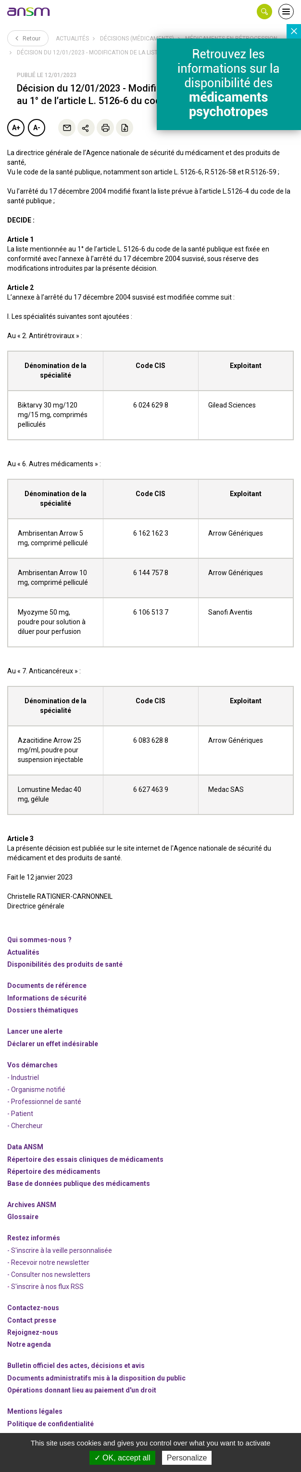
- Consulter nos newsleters (48, 1274)
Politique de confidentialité (50, 1424)
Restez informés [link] (33, 1238)
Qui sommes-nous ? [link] (39, 940)
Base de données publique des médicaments (78, 1183)
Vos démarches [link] (32, 1065)
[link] (29, 11)
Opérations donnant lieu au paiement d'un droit (81, 1390)
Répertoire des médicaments (53, 1171)
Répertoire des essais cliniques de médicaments (85, 1159)
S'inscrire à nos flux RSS (47, 1286)
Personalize (187, 1458)
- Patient (20, 1113)
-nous (32, 1332)
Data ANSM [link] (25, 1147)
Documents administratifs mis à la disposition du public (96, 1378)
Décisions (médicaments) (137, 38)
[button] (264, 11)
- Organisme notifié (36, 1089)
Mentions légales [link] (35, 1411)
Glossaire (22, 1217)
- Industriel (23, 1077)
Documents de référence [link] (47, 985)
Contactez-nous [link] (33, 1308)
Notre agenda (29, 1344)
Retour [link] (27, 38)
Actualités (72, 38)
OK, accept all (122, 1458)
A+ (16, 127)
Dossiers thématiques (42, 1010)
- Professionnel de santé (44, 1101)
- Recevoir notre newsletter (48, 1262)
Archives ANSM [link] (31, 1205)
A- (36, 127)
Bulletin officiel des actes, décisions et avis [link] (76, 1365)
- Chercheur (25, 1126)
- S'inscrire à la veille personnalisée (59, 1250)
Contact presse (31, 1320)
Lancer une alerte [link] (35, 1031)
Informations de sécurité (47, 998)
